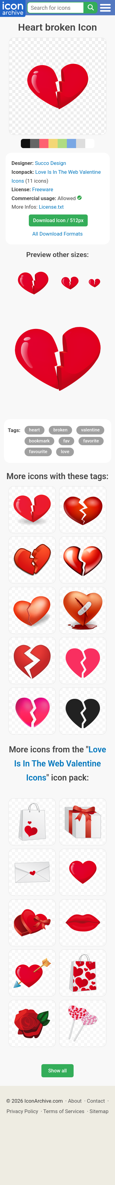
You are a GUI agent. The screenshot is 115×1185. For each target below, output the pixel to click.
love (65, 451)
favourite (38, 451)
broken (60, 430)
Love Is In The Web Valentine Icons (60, 764)
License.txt (51, 207)
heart (34, 430)
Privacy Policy (22, 1111)
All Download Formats (57, 234)
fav (66, 441)
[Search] (90, 7)
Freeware (42, 189)
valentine (90, 430)
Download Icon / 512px (58, 220)
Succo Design (50, 163)
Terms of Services (63, 1111)
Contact (96, 1101)
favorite (91, 441)
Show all (57, 1071)
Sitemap (99, 1111)
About (75, 1101)
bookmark (39, 441)
